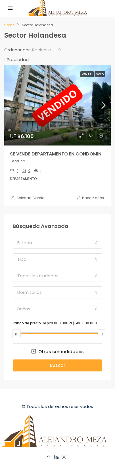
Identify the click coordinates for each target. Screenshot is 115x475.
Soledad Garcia (30, 197)
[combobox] (46, 50)
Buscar (57, 365)
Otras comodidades (58, 352)
